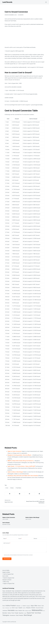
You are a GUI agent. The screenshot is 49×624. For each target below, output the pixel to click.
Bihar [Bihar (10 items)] (36, 605)
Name (5, 538)
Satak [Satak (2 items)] (25, 613)
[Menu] (46, 2)
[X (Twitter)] (19, 493)
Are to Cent (5, 576)
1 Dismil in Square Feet (8, 578)
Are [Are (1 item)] (21, 605)
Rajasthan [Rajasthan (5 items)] (21, 613)
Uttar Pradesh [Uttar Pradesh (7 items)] (19, 615)
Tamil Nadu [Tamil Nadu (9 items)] (38, 613)
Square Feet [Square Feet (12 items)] (30, 613)
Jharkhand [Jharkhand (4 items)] (4, 610)
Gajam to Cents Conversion (8, 517)
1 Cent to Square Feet (7, 574)
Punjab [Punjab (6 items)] (16, 613)
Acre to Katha (5, 570)
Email (20, 538)
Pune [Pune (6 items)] (12, 613)
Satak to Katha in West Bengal (32, 517)
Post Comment (7, 558)
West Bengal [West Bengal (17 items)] (28, 615)
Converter (21, 14)
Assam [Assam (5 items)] (24, 605)
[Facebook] (10, 493)
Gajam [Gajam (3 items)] (16, 607)
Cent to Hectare (6, 522)
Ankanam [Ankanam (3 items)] (18, 605)
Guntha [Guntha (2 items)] (24, 607)
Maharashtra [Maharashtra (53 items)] (37, 610)
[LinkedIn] (39, 493)
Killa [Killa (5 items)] (23, 610)
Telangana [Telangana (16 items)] (5, 615)
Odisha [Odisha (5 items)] (9, 613)
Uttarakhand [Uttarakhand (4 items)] (12, 615)
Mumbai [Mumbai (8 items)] (4, 613)
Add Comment (6, 543)
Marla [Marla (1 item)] (44, 610)
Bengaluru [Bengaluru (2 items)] (28, 605)
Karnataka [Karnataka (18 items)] (11, 610)
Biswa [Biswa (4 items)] (39, 605)
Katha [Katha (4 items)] (16, 610)
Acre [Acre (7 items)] (3, 605)
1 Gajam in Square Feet (8, 583)
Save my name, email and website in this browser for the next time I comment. (18, 554)
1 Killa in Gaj (5, 581)
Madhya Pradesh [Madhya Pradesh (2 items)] (28, 610)
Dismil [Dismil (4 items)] (13, 607)
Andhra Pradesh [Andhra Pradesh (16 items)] (10, 605)
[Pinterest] (29, 493)
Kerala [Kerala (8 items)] (20, 610)
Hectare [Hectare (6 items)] (33, 607)
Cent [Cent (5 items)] (42, 605)
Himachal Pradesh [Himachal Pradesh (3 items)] (39, 607)
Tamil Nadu (18, 487)
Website (35, 538)
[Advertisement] (24, 37)
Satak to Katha (6, 572)
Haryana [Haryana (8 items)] (28, 607)
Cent (6, 487)
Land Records (7, 2)
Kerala (11, 487)
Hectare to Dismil (6, 579)
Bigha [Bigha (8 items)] (32, 605)
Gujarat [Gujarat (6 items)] (20, 607)
